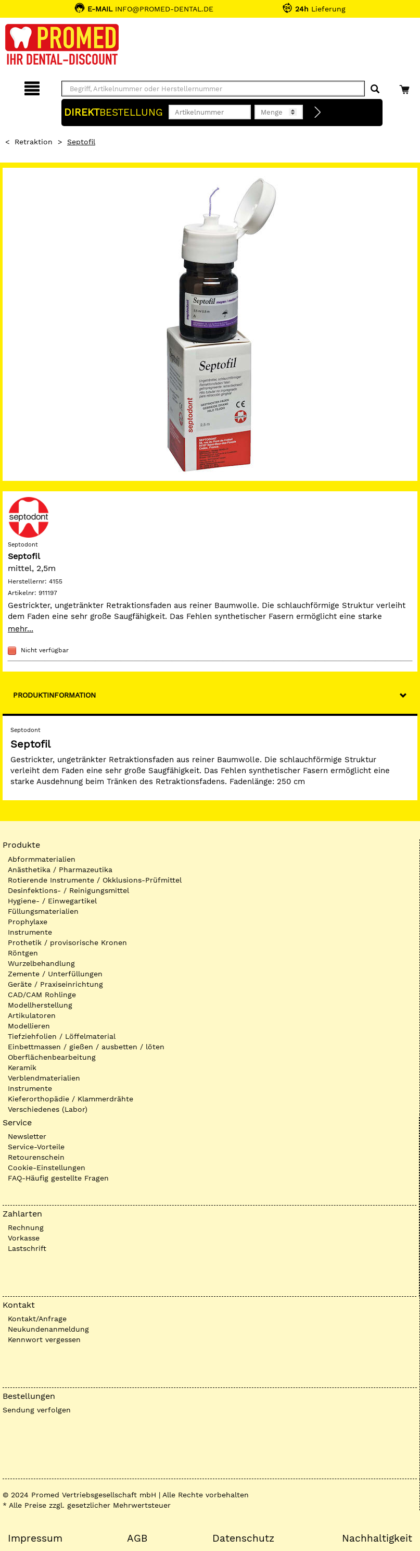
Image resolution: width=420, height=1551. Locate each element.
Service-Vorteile (36, 1147)
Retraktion (34, 142)
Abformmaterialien (41, 859)
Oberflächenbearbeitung (52, 1057)
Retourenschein (36, 1157)
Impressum (35, 1538)
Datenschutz (243, 1538)
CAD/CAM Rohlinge (42, 994)
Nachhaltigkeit (377, 1538)
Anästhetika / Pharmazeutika (60, 869)
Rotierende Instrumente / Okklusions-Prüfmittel (95, 880)
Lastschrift (27, 1248)
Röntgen (23, 953)
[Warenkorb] (405, 87)
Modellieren (29, 1026)
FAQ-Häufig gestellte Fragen (58, 1178)
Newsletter (27, 1136)
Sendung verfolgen (37, 1410)
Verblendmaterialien (44, 1078)
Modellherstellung (40, 1005)
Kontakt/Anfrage (37, 1318)
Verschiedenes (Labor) (47, 1109)
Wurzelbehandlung (41, 963)
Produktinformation (54, 695)
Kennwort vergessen (44, 1339)
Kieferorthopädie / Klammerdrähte (70, 1099)
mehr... (20, 629)
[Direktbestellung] (318, 112)
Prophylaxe (27, 921)
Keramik (22, 1067)
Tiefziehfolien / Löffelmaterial (62, 1036)
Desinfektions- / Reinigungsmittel (68, 890)
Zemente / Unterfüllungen (55, 974)
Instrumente (30, 932)
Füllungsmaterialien (43, 911)
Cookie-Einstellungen (46, 1167)
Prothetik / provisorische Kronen (67, 942)
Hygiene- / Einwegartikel (52, 901)
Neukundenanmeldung (48, 1329)
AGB (137, 1538)
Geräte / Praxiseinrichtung (55, 984)
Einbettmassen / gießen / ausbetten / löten (86, 1047)
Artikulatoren (32, 1015)
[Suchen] (375, 89)
